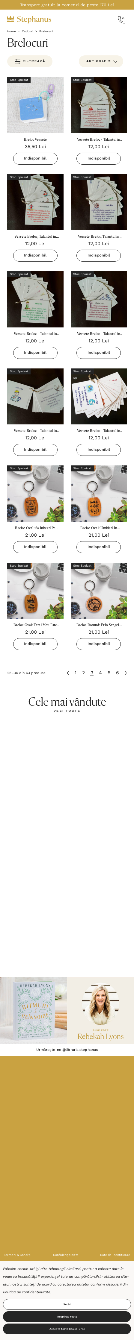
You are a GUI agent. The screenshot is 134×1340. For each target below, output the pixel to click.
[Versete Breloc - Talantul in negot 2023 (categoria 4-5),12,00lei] (35, 396)
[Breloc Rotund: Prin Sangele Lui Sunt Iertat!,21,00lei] (99, 591)
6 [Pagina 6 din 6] (117, 673)
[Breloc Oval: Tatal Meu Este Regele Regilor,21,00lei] (35, 591)
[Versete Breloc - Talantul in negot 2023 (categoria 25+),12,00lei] (99, 105)
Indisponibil (35, 158)
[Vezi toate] (67, 711)
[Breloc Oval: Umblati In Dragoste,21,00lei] (99, 493)
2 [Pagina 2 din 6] (83, 673)
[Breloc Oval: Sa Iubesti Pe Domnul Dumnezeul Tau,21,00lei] (35, 493)
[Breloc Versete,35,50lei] (35, 105)
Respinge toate (67, 1316)
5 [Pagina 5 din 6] (109, 673)
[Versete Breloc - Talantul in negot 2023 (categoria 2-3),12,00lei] (99, 396)
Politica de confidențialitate (26, 1292)
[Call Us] (121, 20)
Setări (67, 1304)
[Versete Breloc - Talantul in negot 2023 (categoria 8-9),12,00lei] (35, 299)
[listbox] (101, 61)
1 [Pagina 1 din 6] (75, 673)
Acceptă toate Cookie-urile (67, 1328)
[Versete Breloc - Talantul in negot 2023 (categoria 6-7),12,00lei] (99, 299)
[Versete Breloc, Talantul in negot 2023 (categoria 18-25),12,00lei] (35, 202)
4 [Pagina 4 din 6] (100, 673)
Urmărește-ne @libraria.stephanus (67, 1050)
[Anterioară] (68, 673)
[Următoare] (125, 673)
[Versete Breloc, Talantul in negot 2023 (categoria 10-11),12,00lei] (99, 202)
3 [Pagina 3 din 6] (92, 673)
